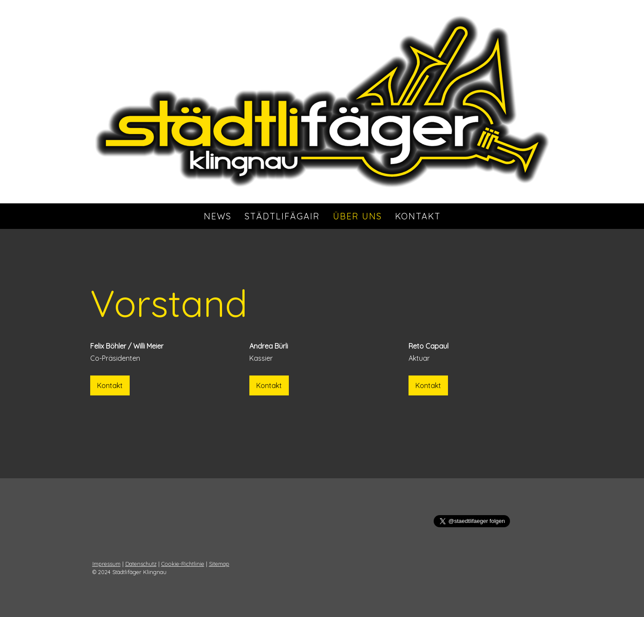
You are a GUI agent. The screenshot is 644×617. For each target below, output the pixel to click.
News (218, 216)
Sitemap (219, 563)
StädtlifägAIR (282, 216)
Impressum (106, 563)
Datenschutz (141, 563)
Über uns (357, 216)
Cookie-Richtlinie (182, 563)
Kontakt (418, 216)
